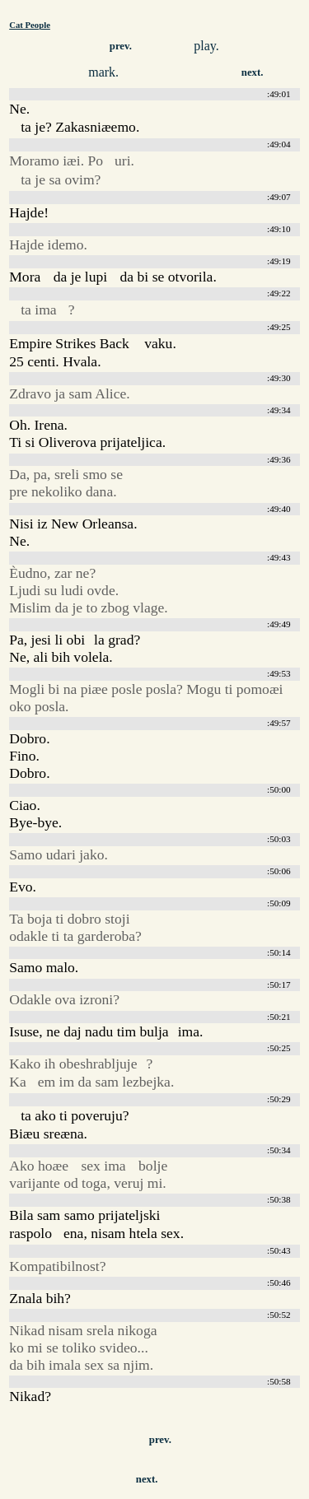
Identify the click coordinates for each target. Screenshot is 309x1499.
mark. (103, 72)
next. (252, 72)
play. (206, 46)
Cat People (29, 25)
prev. (121, 46)
